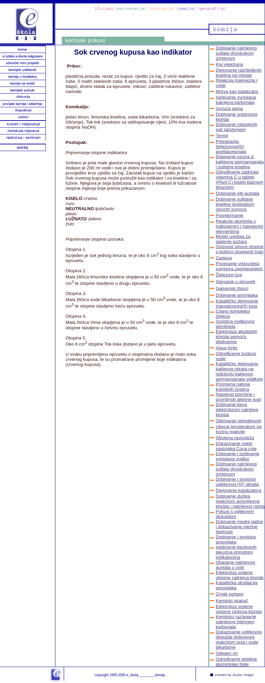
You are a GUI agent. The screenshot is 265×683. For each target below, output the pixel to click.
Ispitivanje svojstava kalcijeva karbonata (236, 100)
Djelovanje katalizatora (238, 490)
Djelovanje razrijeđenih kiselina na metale (239, 73)
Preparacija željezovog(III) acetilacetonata (231, 146)
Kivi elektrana (229, 64)
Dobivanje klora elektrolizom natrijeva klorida (237, 409)
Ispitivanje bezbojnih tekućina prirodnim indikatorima (236, 552)
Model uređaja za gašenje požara (233, 239)
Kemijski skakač (232, 600)
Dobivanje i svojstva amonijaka (236, 539)
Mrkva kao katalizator (237, 91)
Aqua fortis (226, 347)
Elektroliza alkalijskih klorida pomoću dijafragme (236, 336)
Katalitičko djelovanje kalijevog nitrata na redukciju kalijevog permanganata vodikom (239, 371)
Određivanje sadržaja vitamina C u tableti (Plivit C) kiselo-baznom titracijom (239, 179)
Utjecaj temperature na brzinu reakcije (239, 429)
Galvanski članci (232, 288)
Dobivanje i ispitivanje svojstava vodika (237, 456)
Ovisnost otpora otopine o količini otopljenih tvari (240, 249)
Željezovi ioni (229, 274)
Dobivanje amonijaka (237, 295)
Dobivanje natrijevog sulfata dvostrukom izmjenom (236, 53)
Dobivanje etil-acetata (237, 193)
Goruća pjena (229, 108)
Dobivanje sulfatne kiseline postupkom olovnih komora (235, 204)
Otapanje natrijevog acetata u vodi (235, 565)
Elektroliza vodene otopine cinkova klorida (239, 609)
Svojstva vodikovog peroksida (235, 324)
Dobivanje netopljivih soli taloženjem (236, 127)
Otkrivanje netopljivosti (238, 420)
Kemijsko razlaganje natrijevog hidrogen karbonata (236, 621)
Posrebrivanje (230, 215)
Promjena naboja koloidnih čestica (233, 387)
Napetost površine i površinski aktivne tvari (238, 397)
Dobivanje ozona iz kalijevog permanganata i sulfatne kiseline (240, 161)
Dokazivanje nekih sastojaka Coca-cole (236, 446)
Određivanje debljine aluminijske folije (236, 662)
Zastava (224, 257)
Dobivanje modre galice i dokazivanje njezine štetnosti (239, 526)
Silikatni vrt (226, 653)
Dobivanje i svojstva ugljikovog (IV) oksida (237, 482)
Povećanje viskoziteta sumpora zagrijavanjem (239, 266)
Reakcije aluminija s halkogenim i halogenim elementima (239, 226)
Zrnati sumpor (230, 593)
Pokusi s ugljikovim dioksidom (235, 514)
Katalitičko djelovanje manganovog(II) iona (237, 303)
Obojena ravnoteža (235, 437)
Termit (222, 135)
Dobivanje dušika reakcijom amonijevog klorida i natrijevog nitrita (240, 501)
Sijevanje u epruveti (235, 281)
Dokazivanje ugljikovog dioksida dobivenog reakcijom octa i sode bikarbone (239, 639)
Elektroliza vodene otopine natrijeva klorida (240, 575)
